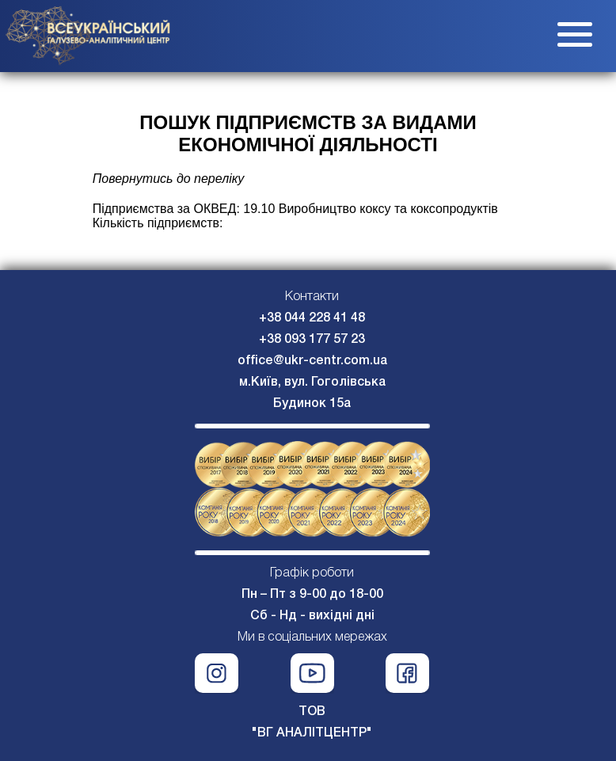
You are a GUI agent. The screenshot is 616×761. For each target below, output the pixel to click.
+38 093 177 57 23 (312, 339)
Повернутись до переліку (169, 178)
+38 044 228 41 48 (312, 318)
